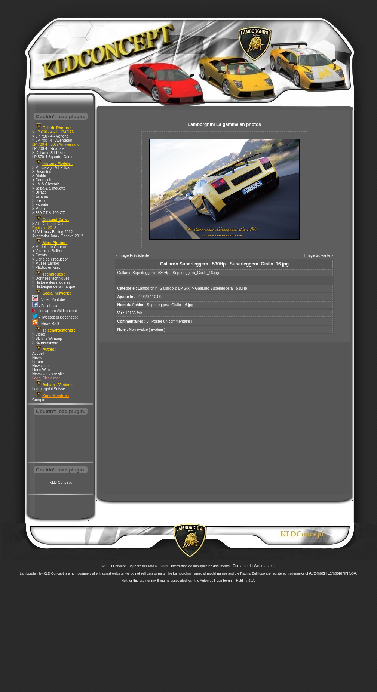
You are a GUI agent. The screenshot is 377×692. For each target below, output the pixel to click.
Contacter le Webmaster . (254, 566)
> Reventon (41, 172)
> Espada (40, 205)
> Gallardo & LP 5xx (48, 153)
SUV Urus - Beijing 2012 (52, 232)
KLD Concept (60, 482)
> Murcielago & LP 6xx (51, 168)
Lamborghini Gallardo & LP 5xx (164, 288)
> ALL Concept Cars (48, 224)
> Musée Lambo (45, 263)
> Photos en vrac (46, 267)
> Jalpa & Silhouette (48, 188)
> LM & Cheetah (45, 184)
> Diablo (39, 176)
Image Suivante (317, 255)
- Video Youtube (48, 300)
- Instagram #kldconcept (54, 311)
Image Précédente (134, 255)
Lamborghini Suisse (48, 389)
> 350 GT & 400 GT (48, 213)
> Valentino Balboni (48, 251)
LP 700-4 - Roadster (49, 149)
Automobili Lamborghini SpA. (333, 573)
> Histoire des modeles (51, 282)
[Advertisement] (60, 439)
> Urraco (39, 192)
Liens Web (41, 370)
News (37, 358)
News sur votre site (48, 374)
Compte (38, 400)
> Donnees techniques (51, 278)
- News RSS (45, 324)
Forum (37, 362)
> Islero (38, 201)
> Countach (41, 180)
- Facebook (45, 306)
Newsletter (41, 366)
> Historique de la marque (53, 287)
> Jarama (40, 196)
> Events (39, 255)
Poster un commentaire (170, 321)
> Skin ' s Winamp (47, 338)
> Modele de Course (49, 247)
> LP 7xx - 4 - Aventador (52, 140)
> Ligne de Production (50, 259)
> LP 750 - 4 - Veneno (50, 136)
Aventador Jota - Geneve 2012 (57, 236)
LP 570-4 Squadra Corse (52, 157)
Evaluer (157, 329)
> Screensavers (45, 343)
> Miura (38, 209)
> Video (38, 334)
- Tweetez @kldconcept (55, 317)
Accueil (38, 353)
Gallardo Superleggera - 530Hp (221, 288)
